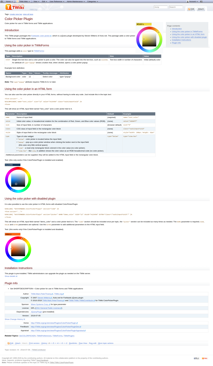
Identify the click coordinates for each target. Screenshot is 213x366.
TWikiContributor (39, 348)
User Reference (57, 1)
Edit (44, 1)
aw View (83, 342)
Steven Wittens (44, 296)
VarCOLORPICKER (27, 334)
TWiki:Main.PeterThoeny (42, 292)
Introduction (177, 29)
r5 (53, 342)
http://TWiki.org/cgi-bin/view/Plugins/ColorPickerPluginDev (56, 325)
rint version (34, 342)
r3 (62, 342)
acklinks (73, 342)
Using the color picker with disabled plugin (189, 37)
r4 (58, 342)
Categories (92, 1)
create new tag (16, 14)
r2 (66, 342)
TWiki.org (59, 292)
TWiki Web (23, 1)
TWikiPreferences (44, 334)
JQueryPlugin (36, 310)
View (36, 1)
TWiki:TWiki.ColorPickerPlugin (61, 361)
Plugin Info (176, 43)
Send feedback (42, 359)
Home (9, 1)
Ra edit (92, 342)
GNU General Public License (48, 307)
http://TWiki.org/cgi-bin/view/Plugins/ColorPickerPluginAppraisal (58, 329)
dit (10, 342)
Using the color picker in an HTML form (188, 34)
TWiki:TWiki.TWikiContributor (82, 299)
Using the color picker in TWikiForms (187, 31)
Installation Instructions (181, 40)
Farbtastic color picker (41, 36)
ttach (18, 342)
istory (44, 342)
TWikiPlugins (69, 334)
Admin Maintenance (76, 1)
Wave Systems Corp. (40, 303)
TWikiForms (39, 51)
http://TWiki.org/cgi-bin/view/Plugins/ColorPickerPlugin (54, 322)
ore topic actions (105, 342)
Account (192, 1)
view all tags (28, 14)
